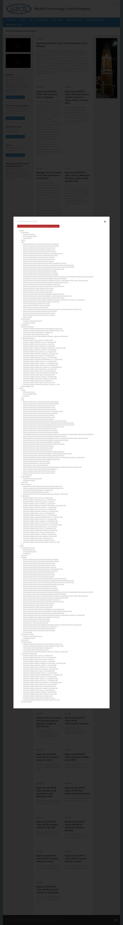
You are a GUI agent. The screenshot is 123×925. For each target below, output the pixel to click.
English (21, 388)
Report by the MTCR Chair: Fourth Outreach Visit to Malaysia (39, 313)
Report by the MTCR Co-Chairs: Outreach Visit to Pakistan (38, 288)
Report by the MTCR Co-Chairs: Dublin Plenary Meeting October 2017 (41, 284)
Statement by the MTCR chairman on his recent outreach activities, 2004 (42, 329)
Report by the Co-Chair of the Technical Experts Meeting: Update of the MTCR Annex (45, 282)
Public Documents (26, 484)
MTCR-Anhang (25, 325)
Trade (22, 398)
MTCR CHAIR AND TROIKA (30, 236)
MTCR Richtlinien (25, 319)
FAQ (22, 544)
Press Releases (25, 496)
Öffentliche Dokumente (27, 327)
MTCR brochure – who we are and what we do (35, 307)
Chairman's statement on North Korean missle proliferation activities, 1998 (43, 330)
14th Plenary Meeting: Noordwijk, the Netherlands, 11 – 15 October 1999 (43, 359)
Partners (23, 390)
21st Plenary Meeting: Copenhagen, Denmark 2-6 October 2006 (40, 373)
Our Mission (26, 396)
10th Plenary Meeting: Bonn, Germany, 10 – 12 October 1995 (39, 352)
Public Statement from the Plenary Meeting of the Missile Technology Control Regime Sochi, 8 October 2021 (52, 309)
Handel (23, 240)
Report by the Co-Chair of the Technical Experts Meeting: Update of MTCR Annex (44, 263)
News (22, 242)
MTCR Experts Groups (29, 234)
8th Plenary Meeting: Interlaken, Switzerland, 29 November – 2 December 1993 (44, 348)
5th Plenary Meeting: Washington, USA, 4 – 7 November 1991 (39, 342)
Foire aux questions (26, 702)
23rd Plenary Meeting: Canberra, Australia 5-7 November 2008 (40, 377)
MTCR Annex (24, 482)
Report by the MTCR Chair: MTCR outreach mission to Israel (39, 250)
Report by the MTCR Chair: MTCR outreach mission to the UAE (39, 252)
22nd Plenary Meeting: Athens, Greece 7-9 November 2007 (39, 375)
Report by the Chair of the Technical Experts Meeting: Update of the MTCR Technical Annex (47, 296)
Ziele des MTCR (27, 238)
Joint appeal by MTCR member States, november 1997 (38, 332)
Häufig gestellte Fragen (27, 386)
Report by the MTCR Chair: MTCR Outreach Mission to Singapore (40, 273)
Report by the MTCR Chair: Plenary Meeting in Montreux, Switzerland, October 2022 (45, 336)
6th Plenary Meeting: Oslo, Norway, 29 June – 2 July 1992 (38, 344)
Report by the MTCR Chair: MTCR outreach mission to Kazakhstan (40, 244)
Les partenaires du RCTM (27, 548)
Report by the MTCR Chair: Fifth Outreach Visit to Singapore (39, 315)
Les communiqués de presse (29, 654)
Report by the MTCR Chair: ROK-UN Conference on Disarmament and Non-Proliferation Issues (48, 265)
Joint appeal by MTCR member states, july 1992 (36, 334)
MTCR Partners (25, 232)
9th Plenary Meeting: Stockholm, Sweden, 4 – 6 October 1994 (40, 350)
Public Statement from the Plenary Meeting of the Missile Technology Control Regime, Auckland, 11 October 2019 (54, 300)
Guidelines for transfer (29, 323)
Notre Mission (27, 554)
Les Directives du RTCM (27, 634)
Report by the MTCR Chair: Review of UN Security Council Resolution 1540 (43, 254)
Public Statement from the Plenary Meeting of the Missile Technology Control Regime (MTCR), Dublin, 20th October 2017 (55, 280)
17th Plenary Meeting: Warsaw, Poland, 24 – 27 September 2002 (40, 365)
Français (21, 546)
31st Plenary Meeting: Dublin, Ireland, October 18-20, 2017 (39, 382)
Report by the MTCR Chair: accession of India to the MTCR (38, 257)
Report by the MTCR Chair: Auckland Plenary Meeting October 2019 (41, 302)
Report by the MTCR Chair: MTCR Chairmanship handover (38, 261)
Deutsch (21, 230)
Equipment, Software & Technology (32, 321)
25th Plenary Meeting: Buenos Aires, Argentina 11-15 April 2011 (40, 379)
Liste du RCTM (25, 640)
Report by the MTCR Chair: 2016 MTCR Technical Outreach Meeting (41, 246)
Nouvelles (24, 557)
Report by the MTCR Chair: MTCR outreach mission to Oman (39, 248)
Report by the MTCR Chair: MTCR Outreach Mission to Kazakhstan (40, 275)
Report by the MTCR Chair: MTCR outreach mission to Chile (39, 259)
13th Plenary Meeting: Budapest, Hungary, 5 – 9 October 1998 (40, 357)
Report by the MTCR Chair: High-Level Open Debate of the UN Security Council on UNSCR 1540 (48, 267)
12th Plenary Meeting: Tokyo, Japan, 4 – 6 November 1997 (39, 355)
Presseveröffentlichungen (28, 338)
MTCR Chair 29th (27, 317)
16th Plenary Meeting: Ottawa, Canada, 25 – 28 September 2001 (40, 363)
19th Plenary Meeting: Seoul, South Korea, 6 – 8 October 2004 (40, 369)
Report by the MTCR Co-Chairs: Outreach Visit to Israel (37, 292)
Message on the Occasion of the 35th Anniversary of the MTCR (40, 311)
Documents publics (26, 642)
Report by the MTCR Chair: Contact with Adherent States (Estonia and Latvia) (43, 269)
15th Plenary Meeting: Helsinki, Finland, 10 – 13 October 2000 (40, 361)
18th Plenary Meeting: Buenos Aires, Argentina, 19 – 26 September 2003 (42, 367)
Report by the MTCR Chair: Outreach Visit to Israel (36, 304)
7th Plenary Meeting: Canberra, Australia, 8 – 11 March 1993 (39, 346)
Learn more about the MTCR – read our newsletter (36, 305)
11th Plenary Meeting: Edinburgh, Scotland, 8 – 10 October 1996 (40, 354)
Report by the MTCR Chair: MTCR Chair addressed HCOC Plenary (40, 255)
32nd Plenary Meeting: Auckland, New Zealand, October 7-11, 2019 (41, 384)
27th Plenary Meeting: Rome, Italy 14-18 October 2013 (37, 380)
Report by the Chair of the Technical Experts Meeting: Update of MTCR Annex (43, 286)
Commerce (24, 555)
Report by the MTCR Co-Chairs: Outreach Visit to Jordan (38, 290)
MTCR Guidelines (25, 477)
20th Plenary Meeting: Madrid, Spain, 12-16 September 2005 (39, 371)
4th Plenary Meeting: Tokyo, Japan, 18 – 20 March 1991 (38, 340)
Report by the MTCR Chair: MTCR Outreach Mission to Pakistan (40, 271)
